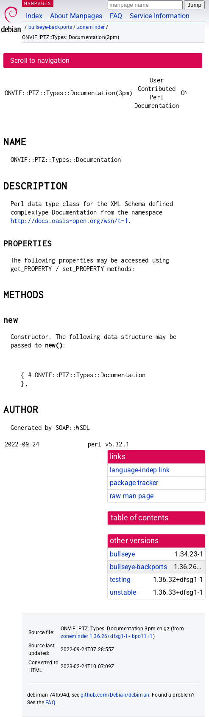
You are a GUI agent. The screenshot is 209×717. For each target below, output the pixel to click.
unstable (123, 592)
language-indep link (140, 470)
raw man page (131, 496)
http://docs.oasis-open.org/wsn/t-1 (69, 220)
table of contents (140, 518)
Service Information (159, 16)
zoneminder (91, 27)
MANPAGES (37, 3)
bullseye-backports (50, 27)
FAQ (116, 16)
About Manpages (76, 16)
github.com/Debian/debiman (115, 695)
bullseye (122, 554)
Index (34, 16)
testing (120, 580)
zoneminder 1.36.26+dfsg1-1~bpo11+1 (107, 636)
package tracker (134, 483)
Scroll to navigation (40, 60)
